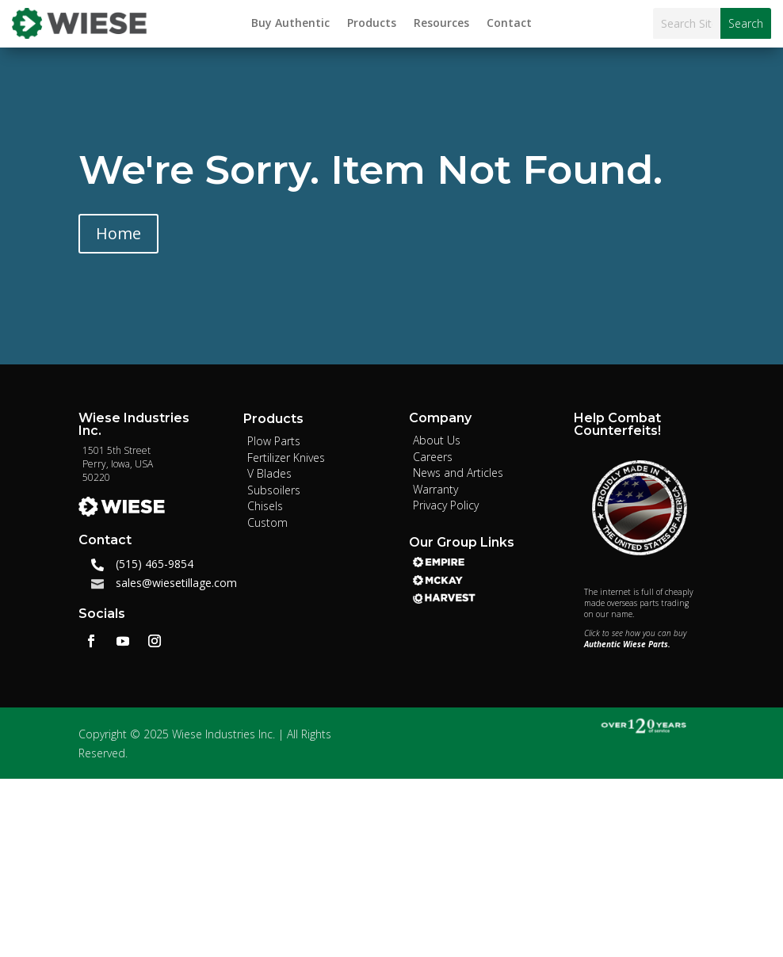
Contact (509, 23)
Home (118, 233)
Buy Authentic (290, 23)
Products (371, 23)
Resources (441, 23)
